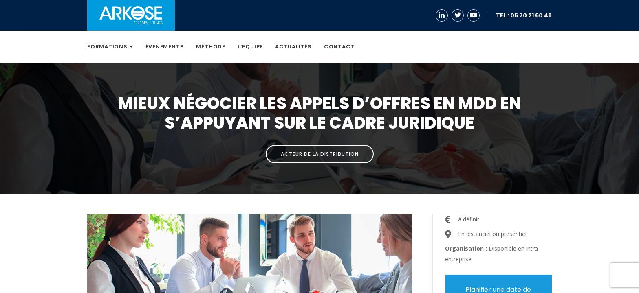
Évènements (164, 46)
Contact (339, 46)
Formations (107, 46)
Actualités (293, 46)
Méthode (210, 46)
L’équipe (250, 46)
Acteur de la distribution (320, 154)
